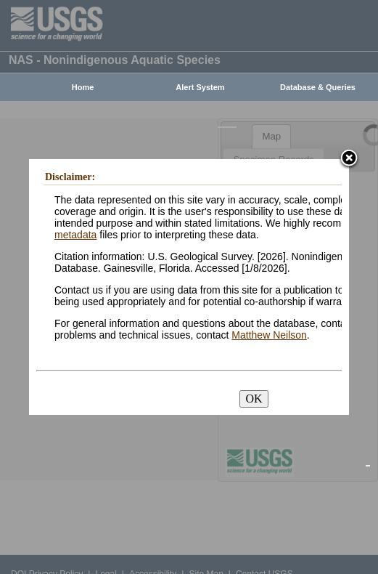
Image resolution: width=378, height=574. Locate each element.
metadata (75, 234)
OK (253, 398)
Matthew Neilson (269, 335)
